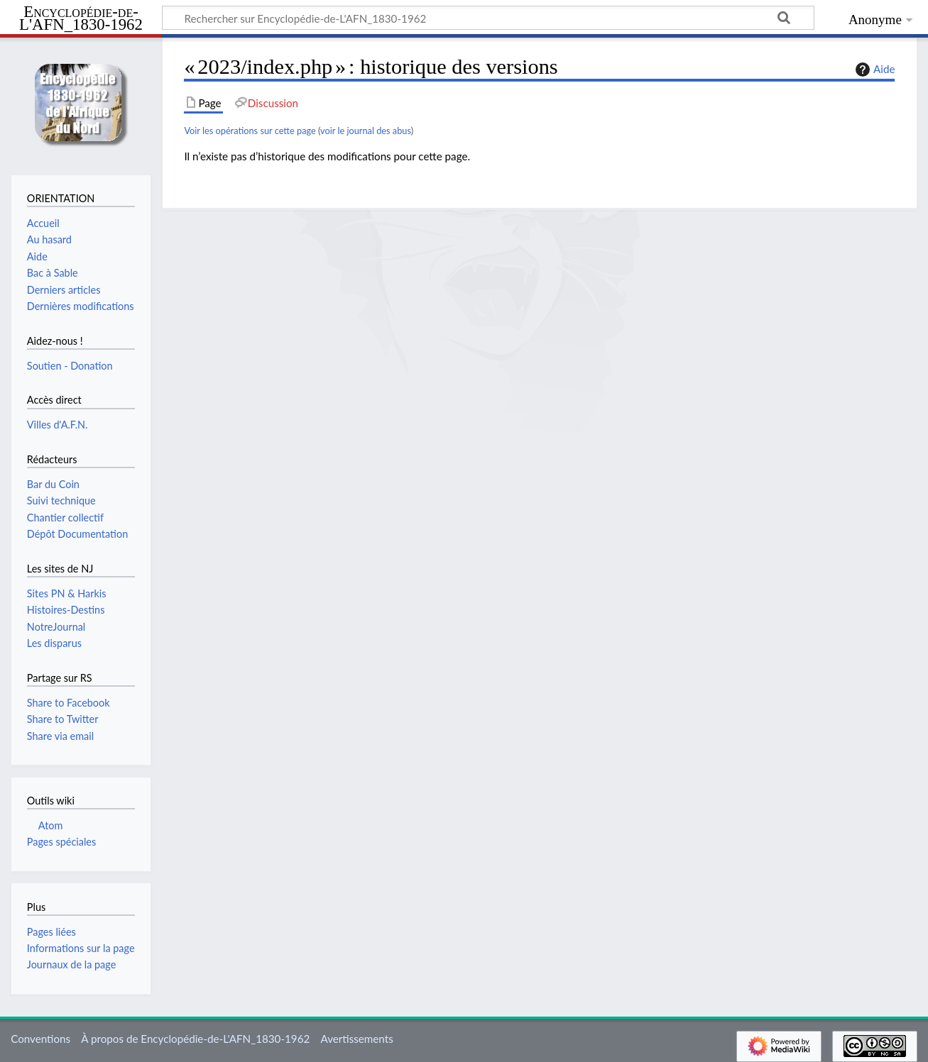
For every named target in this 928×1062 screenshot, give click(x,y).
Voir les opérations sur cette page (249, 130)
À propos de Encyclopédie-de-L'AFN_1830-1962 (195, 1038)
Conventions (40, 1038)
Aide (873, 69)
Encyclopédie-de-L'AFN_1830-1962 (81, 19)
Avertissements (356, 1038)
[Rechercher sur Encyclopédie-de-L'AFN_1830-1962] (488, 17)
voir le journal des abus (365, 130)
